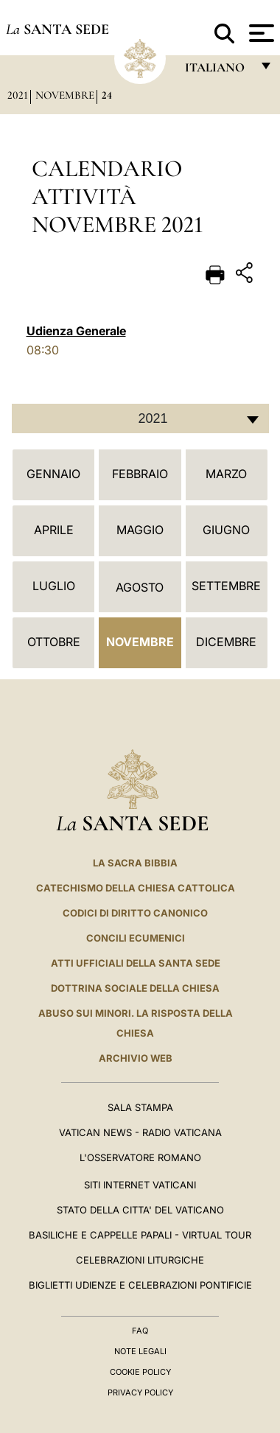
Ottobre (53, 641)
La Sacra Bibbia (135, 863)
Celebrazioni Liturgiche (140, 1260)
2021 (17, 95)
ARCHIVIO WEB (135, 1058)
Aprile (54, 529)
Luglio (53, 585)
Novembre (64, 95)
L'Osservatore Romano (140, 1157)
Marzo (226, 473)
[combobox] (140, 418)
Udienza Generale (76, 330)
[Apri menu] (259, 33)
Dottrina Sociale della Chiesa (135, 988)
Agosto (140, 587)
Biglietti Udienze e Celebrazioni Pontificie (140, 1285)
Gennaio (53, 473)
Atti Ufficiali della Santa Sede (135, 963)
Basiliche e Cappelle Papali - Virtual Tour (140, 1235)
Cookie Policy (140, 1372)
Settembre (226, 585)
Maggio (140, 529)
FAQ (140, 1330)
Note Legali (140, 1351)
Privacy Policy (140, 1392)
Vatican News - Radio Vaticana (140, 1132)
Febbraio (140, 473)
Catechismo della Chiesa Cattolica (135, 888)
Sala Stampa (140, 1107)
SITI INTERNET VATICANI (140, 1185)
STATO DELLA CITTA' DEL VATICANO (140, 1210)
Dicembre (226, 641)
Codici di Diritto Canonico (135, 913)
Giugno (226, 529)
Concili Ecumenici (135, 938)
